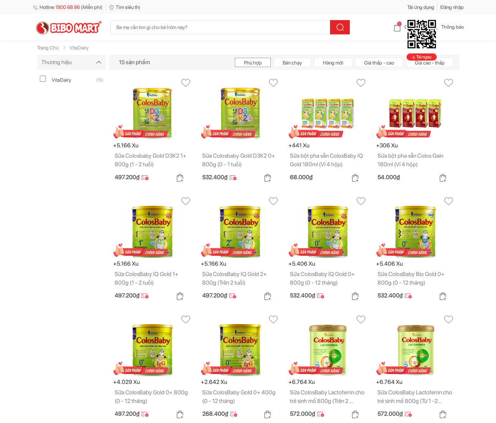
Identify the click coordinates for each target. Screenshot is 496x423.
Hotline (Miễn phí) (68, 7)
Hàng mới (333, 63)
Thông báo (447, 27)
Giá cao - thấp (430, 63)
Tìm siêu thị (124, 7)
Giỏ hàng (408, 27)
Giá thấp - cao (379, 63)
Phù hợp (253, 63)
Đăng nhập (452, 7)
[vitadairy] (43, 79)
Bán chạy (292, 63)
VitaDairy (61, 80)
